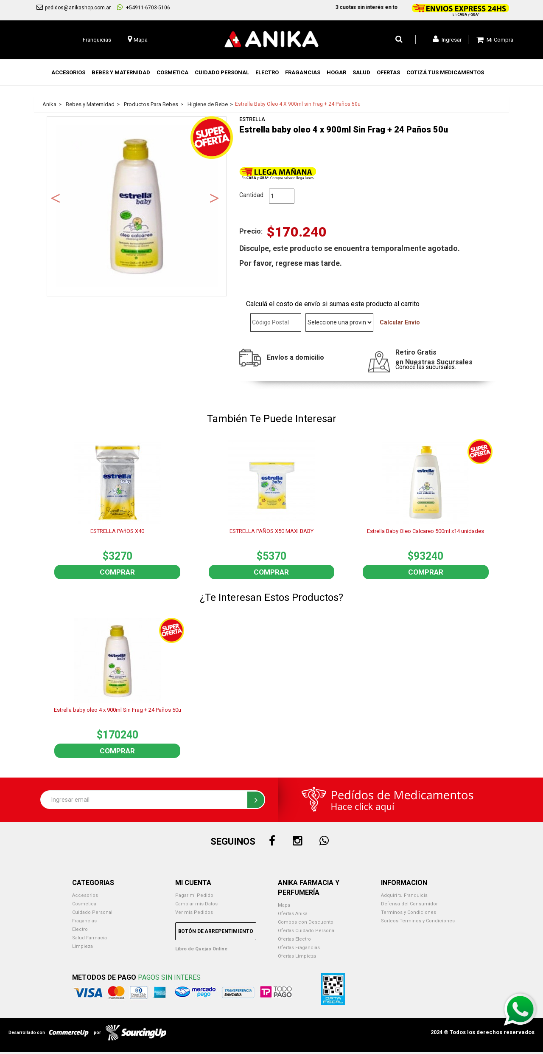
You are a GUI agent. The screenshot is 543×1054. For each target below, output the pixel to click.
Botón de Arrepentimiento (215, 931)
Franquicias (97, 40)
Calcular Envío (400, 322)
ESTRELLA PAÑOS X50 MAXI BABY (271, 531)
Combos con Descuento (305, 922)
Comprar (117, 572)
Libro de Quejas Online (201, 949)
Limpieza (82, 946)
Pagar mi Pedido (194, 895)
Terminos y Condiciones (408, 912)
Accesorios (85, 895)
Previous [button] (55, 197)
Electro (80, 929)
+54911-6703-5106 (143, 7)
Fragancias (84, 921)
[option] (137, 206)
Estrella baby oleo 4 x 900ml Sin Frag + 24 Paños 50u (117, 710)
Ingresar (447, 39)
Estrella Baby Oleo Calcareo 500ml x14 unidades (425, 531)
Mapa (284, 905)
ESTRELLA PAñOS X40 (117, 531)
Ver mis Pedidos (194, 912)
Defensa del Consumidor (409, 904)
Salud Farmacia (89, 938)
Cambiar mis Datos (196, 904)
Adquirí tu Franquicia (404, 895)
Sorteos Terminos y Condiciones (418, 921)
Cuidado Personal (92, 912)
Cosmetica (84, 904)
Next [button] (214, 197)
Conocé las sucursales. (425, 367)
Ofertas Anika (293, 913)
